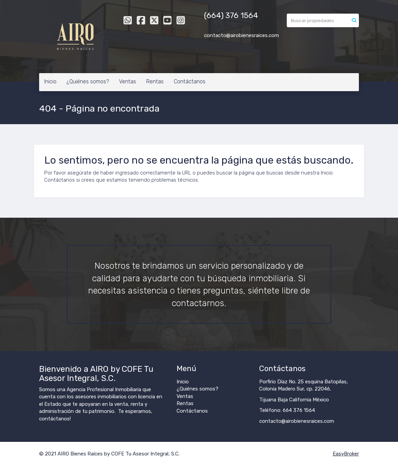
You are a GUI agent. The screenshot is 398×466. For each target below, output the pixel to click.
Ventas (127, 81)
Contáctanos (189, 81)
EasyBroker (346, 454)
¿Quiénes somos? (88, 81)
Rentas (155, 81)
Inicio (50, 81)
